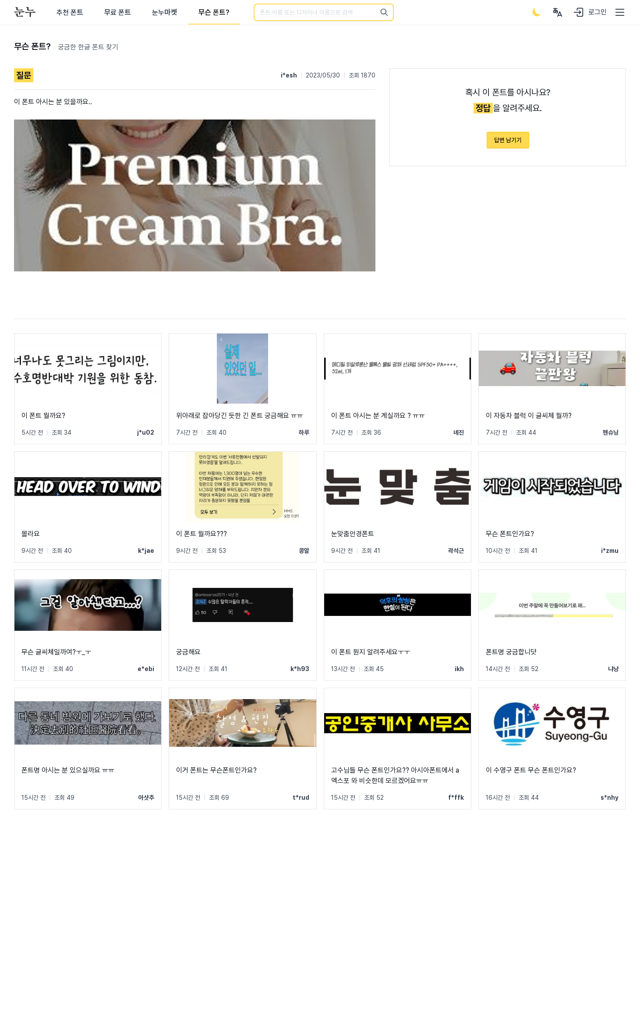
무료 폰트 (117, 12)
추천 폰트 (70, 12)
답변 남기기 (508, 140)
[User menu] (558, 12)
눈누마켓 (164, 12)
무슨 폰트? (213, 12)
